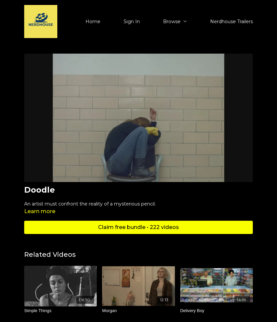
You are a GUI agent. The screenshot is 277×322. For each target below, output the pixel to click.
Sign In (132, 21)
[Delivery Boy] (216, 310)
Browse (175, 21)
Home (92, 21)
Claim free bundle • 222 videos (138, 227)
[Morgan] (138, 310)
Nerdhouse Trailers (231, 21)
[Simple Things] (60, 310)
